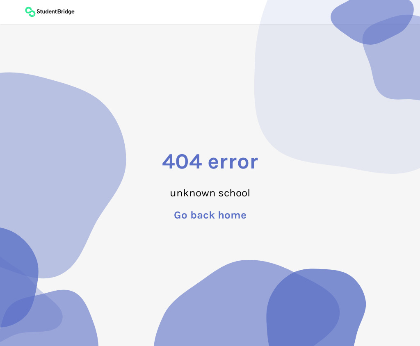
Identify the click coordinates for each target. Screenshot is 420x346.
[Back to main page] (49, 12)
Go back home (210, 215)
